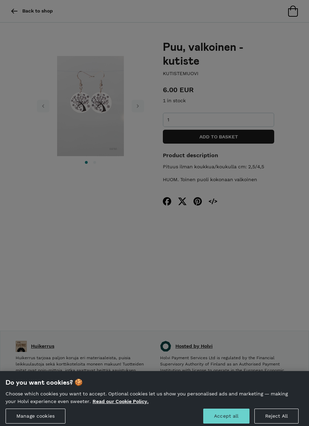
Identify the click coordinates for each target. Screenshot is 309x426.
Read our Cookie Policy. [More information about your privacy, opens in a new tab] (121, 407)
